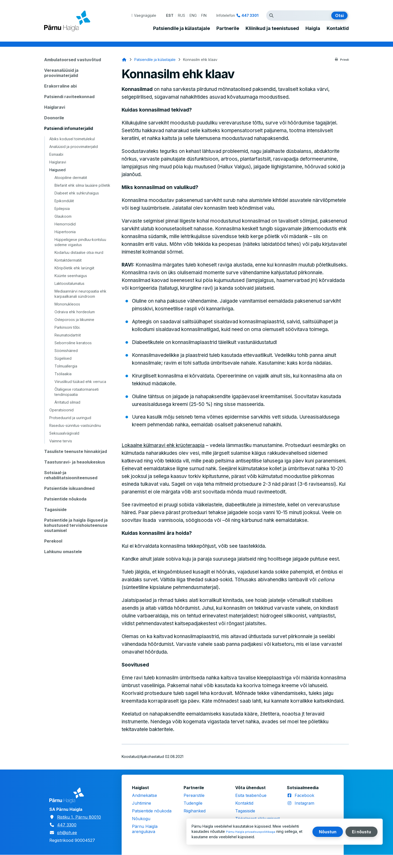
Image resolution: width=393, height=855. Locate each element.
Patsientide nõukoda (65, 498)
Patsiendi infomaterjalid (68, 128)
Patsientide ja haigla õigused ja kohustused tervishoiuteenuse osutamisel (76, 525)
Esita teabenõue (250, 795)
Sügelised (63, 358)
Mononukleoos (67, 304)
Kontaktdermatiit (68, 260)
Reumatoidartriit (67, 335)
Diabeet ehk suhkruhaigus (76, 193)
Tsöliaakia (63, 374)
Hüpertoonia (65, 232)
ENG (193, 15)
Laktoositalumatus (69, 283)
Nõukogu (141, 818)
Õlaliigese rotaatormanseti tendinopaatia (76, 392)
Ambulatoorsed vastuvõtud (72, 59)
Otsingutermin (272, 15)
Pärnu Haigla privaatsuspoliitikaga (254, 831)
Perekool (53, 541)
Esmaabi (56, 154)
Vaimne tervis (60, 441)
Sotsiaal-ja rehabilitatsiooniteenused (70, 475)
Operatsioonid (61, 410)
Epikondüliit (64, 201)
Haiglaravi (54, 107)
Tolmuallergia (65, 366)
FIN (204, 15)
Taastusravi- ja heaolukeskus (74, 462)
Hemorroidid (65, 224)
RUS (181, 15)
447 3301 (249, 15)
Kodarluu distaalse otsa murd (78, 252)
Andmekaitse (144, 795)
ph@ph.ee (67, 832)
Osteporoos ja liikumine (74, 319)
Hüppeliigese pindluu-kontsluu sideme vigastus (80, 242)
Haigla (312, 28)
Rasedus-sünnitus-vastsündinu (75, 425)
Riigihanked (195, 810)
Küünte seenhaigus (70, 275)
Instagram (304, 803)
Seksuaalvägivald (64, 433)
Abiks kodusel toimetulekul (72, 139)
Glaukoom (63, 216)
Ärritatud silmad (67, 402)
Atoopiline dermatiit (70, 177)
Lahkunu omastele (63, 551)
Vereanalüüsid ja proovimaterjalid (61, 73)
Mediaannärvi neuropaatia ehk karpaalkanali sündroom (80, 294)
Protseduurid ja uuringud (70, 417)
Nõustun (327, 831)
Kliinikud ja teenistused (272, 28)
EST (170, 15)
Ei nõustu (361, 831)
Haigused (57, 170)
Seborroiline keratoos (73, 343)
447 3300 (66, 824)
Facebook (304, 795)
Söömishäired (66, 350)
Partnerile (227, 28)
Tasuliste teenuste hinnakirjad (75, 451)
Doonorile (54, 117)
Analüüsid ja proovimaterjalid (73, 146)
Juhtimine (141, 803)
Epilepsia (62, 208)
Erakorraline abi (60, 86)
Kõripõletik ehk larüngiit (74, 268)
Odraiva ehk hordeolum (74, 312)
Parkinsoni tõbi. (67, 327)
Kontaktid (338, 28)
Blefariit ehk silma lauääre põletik (82, 185)
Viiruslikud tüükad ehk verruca (80, 381)
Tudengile (193, 803)
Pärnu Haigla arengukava (145, 829)
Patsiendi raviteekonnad (69, 96)
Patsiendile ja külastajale (181, 28)
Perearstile (194, 795)
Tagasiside (55, 509)
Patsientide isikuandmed (69, 488)
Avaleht (124, 59)
